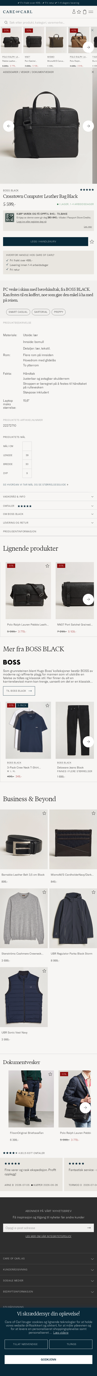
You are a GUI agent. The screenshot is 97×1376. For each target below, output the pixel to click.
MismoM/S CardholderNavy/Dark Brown (71, 875)
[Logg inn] (74, 11)
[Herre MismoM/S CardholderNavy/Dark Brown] (73, 839)
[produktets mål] (48, 462)
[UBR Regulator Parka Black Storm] (73, 950)
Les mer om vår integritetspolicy (48, 1236)
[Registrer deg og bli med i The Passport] (48, 217)
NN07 (27, 57)
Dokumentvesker (43, 72)
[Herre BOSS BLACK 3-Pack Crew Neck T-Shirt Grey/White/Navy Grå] (28, 730)
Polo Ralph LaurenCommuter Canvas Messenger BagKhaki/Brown (78, 61)
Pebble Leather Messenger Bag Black (9, 61)
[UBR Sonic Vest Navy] (24, 1029)
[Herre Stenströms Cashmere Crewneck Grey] (24, 918)
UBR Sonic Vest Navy (14, 1032)
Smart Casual (18, 311)
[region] (48, 1174)
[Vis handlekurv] (84, 12)
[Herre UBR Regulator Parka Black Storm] (73, 918)
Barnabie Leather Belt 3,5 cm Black (23, 874)
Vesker (25, 72)
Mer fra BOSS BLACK (33, 649)
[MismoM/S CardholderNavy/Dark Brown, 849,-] (73, 846)
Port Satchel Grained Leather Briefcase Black (32, 61)
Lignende (30, 548)
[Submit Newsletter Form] (89, 1228)
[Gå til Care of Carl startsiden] (17, 11)
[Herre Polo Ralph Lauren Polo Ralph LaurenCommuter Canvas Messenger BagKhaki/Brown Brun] (78, 40)
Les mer (88, 226)
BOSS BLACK (11, 190)
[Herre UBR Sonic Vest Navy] (24, 997)
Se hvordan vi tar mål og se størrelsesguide (34, 484)
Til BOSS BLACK (19, 691)
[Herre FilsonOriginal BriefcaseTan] (31, 1098)
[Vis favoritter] (79, 12)
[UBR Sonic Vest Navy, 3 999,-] (24, 1004)
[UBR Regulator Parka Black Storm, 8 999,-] (73, 925)
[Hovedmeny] (90, 11)
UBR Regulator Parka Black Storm (71, 953)
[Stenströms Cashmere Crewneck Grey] (24, 950)
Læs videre (61, 1332)
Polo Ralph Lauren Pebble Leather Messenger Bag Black (28, 625)
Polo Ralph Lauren (10, 57)
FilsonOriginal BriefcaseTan (26, 1133)
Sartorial (41, 311)
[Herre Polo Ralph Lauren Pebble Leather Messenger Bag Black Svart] (11, 40)
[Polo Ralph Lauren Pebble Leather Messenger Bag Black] (28, 621)
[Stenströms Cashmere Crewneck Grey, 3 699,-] (24, 925)
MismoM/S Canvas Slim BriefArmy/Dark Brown (56, 61)
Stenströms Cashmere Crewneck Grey (21, 954)
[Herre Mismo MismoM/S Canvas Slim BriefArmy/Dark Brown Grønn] (56, 40)
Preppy (58, 311)
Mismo (50, 57)
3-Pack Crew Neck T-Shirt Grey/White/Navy (23, 768)
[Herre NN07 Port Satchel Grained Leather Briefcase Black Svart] (33, 40)
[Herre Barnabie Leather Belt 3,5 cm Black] (24, 839)
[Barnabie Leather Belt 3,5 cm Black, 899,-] (24, 846)
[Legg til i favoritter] (46, 566)
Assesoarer (10, 72)
